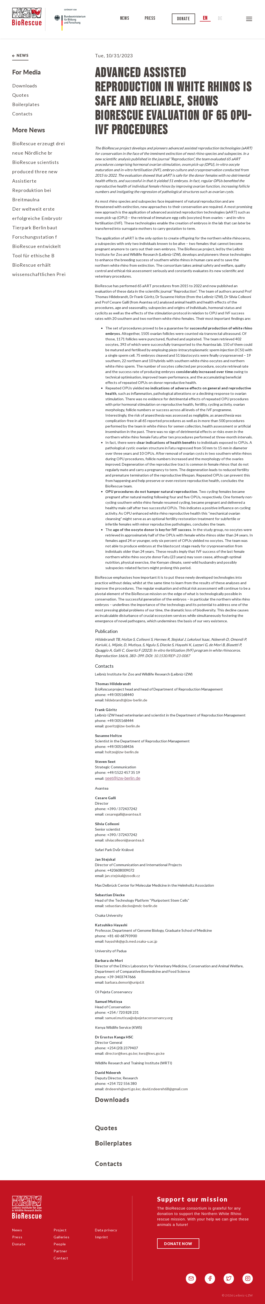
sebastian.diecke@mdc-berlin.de (131, 905)
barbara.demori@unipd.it (124, 982)
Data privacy (106, 1230)
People (60, 1244)
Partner (60, 1251)
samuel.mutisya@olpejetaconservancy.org (139, 1018)
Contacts (22, 113)
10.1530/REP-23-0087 (172, 655)
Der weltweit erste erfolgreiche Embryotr (37, 213)
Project (60, 1230)
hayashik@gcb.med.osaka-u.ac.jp (131, 941)
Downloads (24, 85)
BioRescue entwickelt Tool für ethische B (36, 250)
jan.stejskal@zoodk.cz (122, 875)
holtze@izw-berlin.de (122, 752)
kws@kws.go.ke (152, 1053)
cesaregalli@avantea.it (123, 814)
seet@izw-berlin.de (122, 778)
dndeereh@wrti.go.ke (122, 1089)
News (124, 18)
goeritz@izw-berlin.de (122, 726)
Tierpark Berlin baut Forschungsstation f (34, 232)
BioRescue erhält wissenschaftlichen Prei (39, 269)
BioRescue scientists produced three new (35, 166)
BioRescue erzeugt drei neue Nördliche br (38, 148)
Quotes (20, 95)
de (220, 18)
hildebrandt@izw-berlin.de (126, 700)
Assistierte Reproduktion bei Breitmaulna (31, 190)
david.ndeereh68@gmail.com (165, 1089)
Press (150, 18)
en (205, 18)
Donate (183, 19)
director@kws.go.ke (121, 1053)
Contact (61, 1258)
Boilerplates (26, 104)
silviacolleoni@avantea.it (124, 840)
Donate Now (178, 1243)
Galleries (61, 1237)
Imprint (101, 1237)
